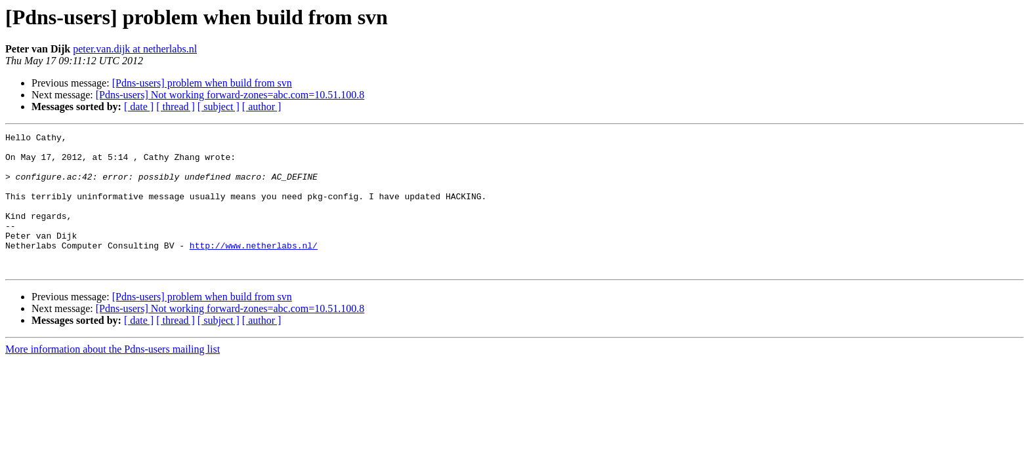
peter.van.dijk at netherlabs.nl (135, 48)
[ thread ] (175, 106)
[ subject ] (219, 106)
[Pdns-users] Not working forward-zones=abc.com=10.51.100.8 (230, 94)
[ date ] (139, 106)
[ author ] (262, 106)
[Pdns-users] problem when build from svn (202, 82)
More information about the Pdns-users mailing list (112, 376)
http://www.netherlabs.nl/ (254, 269)
